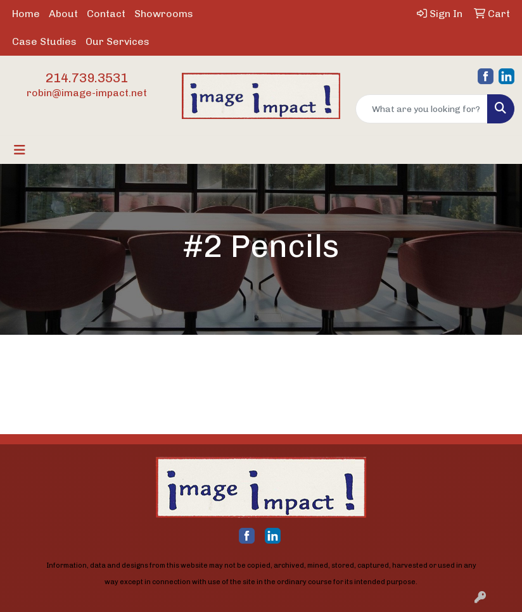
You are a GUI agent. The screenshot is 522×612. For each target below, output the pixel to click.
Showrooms (163, 14)
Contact (106, 14)
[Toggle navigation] (19, 150)
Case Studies (44, 41)
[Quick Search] (421, 108)
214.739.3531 (87, 77)
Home (26, 14)
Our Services (118, 41)
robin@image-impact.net (87, 93)
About (63, 14)
